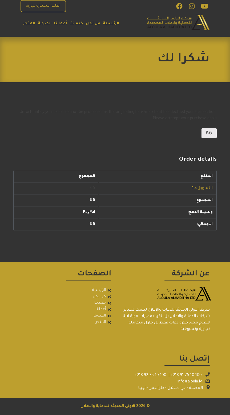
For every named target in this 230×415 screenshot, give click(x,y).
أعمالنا (60, 24)
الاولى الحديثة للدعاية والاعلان (107, 406)
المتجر (29, 24)
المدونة (44, 24)
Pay (209, 133)
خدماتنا (76, 24)
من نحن (93, 24)
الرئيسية (111, 24)
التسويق (205, 188)
